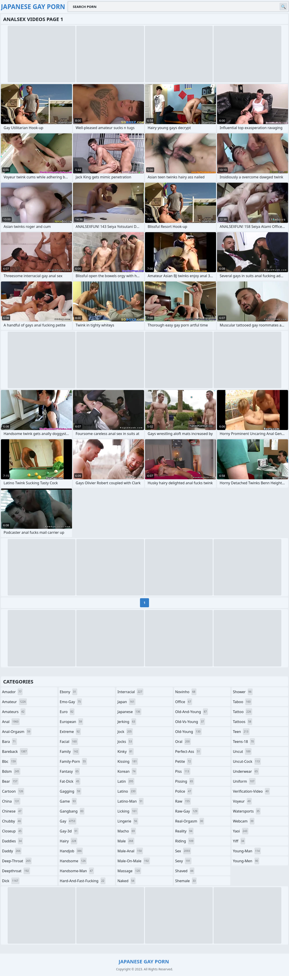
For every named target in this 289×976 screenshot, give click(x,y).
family (69, 751)
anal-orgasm (16, 731)
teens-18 (244, 741)
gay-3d (69, 831)
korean (127, 771)
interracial (130, 691)
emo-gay (71, 701)
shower (242, 691)
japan (126, 701)
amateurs (14, 711)
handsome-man (77, 870)
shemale (186, 880)
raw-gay (186, 811)
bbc (9, 761)
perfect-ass (188, 751)
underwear (246, 771)
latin (125, 781)
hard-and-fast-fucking (82, 880)
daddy (11, 851)
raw (183, 801)
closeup (12, 831)
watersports (247, 811)
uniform (244, 781)
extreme (70, 731)
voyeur (242, 801)
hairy (68, 841)
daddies (12, 841)
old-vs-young (190, 721)
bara (9, 741)
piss (182, 771)
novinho (185, 691)
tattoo (242, 711)
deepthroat (16, 870)
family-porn (73, 761)
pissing (184, 781)
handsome (73, 861)
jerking (126, 721)
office (183, 701)
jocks (125, 741)
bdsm (11, 771)
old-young (188, 731)
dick (10, 880)
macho (126, 831)
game (68, 801)
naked (126, 880)
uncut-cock (247, 761)
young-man (247, 851)
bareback (15, 751)
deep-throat (17, 861)
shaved (185, 870)
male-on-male (133, 861)
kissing (127, 761)
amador (12, 691)
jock (125, 731)
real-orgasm (189, 821)
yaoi (240, 831)
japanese (129, 711)
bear (10, 781)
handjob (71, 851)
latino (127, 791)
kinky (125, 751)
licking (127, 811)
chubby (12, 821)
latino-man (130, 801)
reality (184, 831)
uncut (242, 751)
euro (67, 711)
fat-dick (70, 781)
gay (68, 821)
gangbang (72, 811)
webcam (243, 821)
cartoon (13, 791)
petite (183, 761)
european (71, 721)
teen (241, 731)
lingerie (127, 821)
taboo (242, 701)
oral (183, 741)
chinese (12, 811)
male (125, 841)
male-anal (130, 851)
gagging (70, 791)
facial (69, 741)
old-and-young (191, 711)
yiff (239, 841)
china (11, 801)
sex (183, 851)
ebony (68, 691)
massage (129, 870)
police (183, 791)
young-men (246, 861)
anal (11, 721)
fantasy (70, 771)
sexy (183, 861)
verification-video (251, 791)
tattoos (242, 721)
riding (185, 841)
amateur (14, 701)
